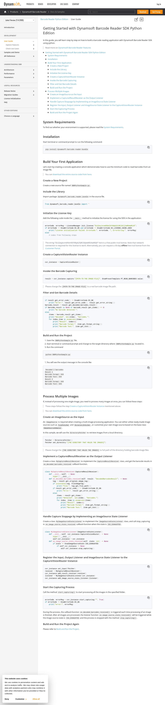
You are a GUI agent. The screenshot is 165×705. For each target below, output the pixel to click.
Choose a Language (12, 116)
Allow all (36, 699)
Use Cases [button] (64, 4)
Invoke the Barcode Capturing (61, 80)
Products (14, 12)
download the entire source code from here (69, 177)
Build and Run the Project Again (61, 115)
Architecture (9, 70)
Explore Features (12, 45)
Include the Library (56, 69)
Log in (159, 4)
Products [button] (30, 4)
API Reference (9, 56)
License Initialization (12, 98)
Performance (9, 73)
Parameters (8, 77)
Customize (20, 699)
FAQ (5, 102)
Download (143, 11)
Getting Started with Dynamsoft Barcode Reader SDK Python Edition (73, 52)
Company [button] (75, 4)
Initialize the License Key (58, 73)
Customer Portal (98, 254)
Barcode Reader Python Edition (54, 19)
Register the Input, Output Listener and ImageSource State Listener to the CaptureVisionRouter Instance (147, 115)
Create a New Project (57, 66)
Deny (7, 699)
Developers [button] (51, 4)
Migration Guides (11, 95)
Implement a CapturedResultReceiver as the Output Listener (74, 98)
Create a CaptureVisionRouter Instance (65, 76)
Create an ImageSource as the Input (63, 94)
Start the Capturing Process (60, 112)
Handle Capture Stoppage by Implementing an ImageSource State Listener (80, 101)
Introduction (9, 27)
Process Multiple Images (56, 91)
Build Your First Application (57, 63)
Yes (135, 30)
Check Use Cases (12, 48)
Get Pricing (156, 11)
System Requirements (55, 55)
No (143, 30)
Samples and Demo (11, 52)
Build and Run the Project (59, 87)
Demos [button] (40, 4)
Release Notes (9, 91)
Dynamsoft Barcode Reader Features (72, 47)
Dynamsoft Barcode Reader (34, 12)
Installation (50, 59)
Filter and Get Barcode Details (61, 84)
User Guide (8, 41)
